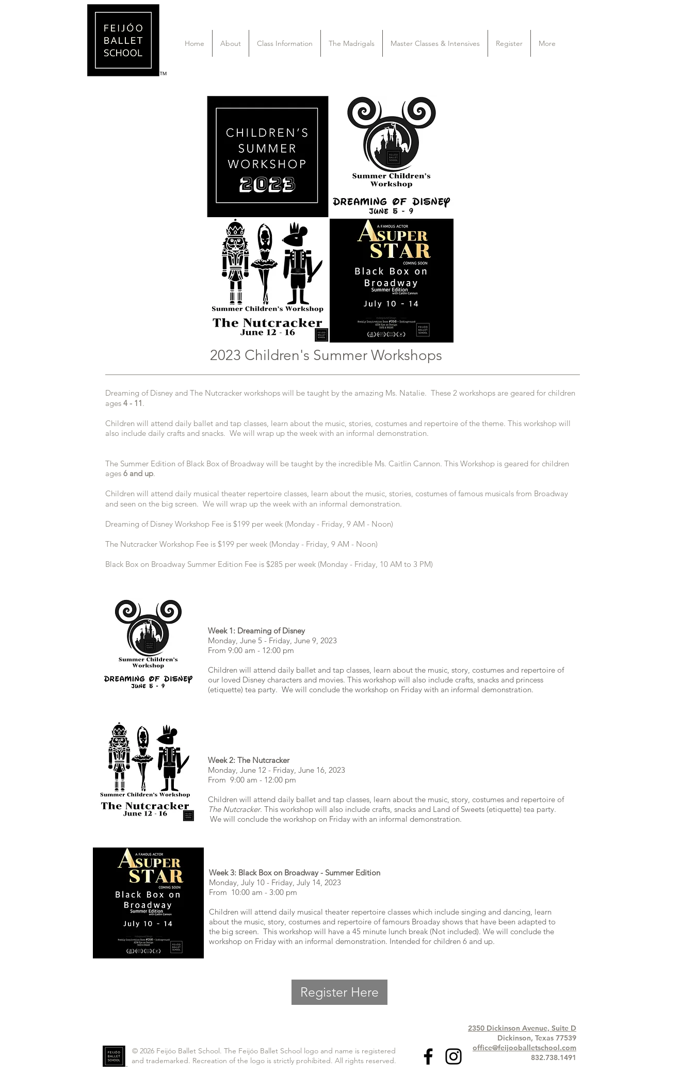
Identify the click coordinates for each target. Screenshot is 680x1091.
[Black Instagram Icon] (453, 1056)
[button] (231, 43)
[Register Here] (339, 992)
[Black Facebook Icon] (428, 1056)
